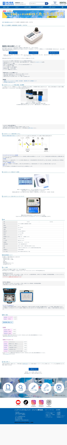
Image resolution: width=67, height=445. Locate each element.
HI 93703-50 (6, 349)
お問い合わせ (25, 363)
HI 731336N (5, 345)
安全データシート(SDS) (50, 414)
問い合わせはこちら (54, 52)
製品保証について (60, 417)
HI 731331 (5, 343)
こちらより (9, 336)
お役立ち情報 (27, 7)
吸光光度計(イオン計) (9, 22)
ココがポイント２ (38, 62)
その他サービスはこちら (58, 395)
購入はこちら (13, 52)
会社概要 (58, 412)
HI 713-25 (5, 329)
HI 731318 (5, 347)
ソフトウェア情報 (49, 413)
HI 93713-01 (6, 331)
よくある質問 (40, 7)
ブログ (16, 7)
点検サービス (48, 415)
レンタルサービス (49, 417)
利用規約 (58, 414)
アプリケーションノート (50, 412)
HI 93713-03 (6, 333)
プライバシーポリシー (61, 415)
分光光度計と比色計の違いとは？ (10, 82)
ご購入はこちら (33, 369)
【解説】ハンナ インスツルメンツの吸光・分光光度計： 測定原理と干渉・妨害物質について (20, 80)
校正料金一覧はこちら (7, 322)
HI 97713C (5, 317)
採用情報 (58, 413)
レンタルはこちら (33, 52)
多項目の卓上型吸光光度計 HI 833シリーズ (10, 135)
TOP (3, 22)
